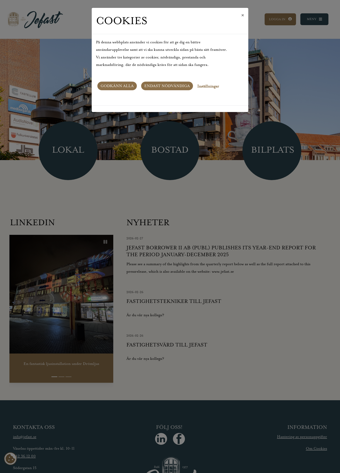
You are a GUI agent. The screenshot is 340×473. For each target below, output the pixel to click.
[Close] (242, 15)
